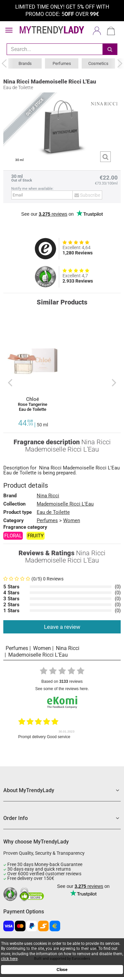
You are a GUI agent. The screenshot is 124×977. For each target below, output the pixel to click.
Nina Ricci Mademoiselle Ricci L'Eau (49, 81)
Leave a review (62, 627)
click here (9, 958)
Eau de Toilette (53, 512)
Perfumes (62, 63)
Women (71, 520)
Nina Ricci (50, 467)
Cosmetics (98, 63)
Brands (25, 63)
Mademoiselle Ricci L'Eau (91, 467)
